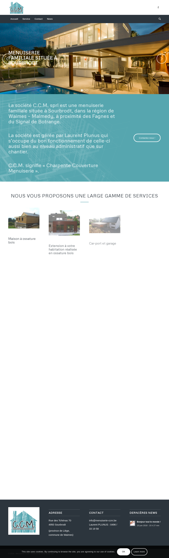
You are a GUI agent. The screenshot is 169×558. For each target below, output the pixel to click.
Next (162, 59)
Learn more (139, 552)
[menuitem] (14, 19)
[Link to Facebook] (158, 7)
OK (123, 552)
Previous (7, 59)
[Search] (158, 19)
